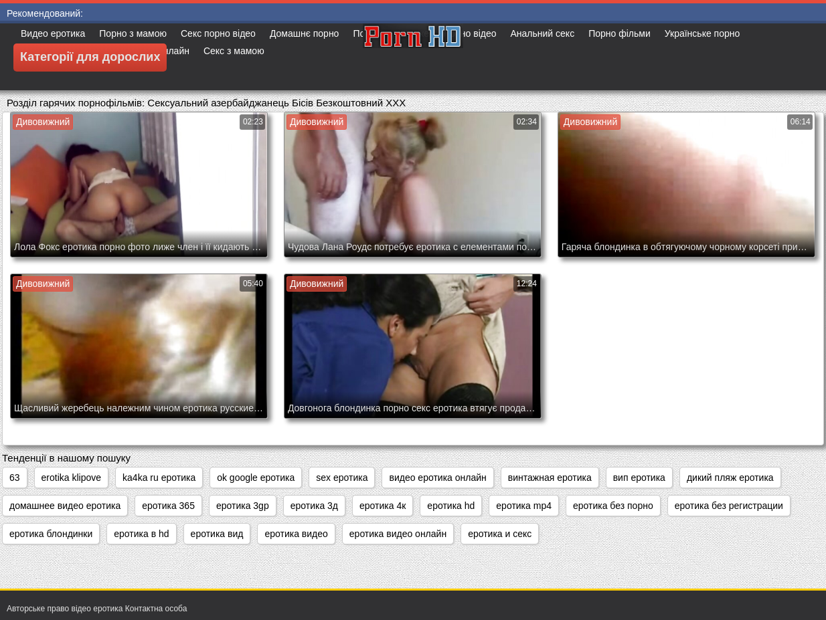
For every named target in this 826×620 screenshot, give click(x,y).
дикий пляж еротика (730, 477)
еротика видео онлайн (397, 533)
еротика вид (217, 533)
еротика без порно (613, 505)
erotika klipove (72, 477)
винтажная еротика (550, 477)
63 (14, 477)
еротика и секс (499, 533)
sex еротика (341, 477)
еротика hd (451, 505)
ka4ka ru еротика (158, 477)
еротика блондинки (50, 533)
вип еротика (639, 477)
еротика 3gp (242, 505)
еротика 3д (314, 505)
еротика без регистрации (729, 505)
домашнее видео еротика (64, 505)
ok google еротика (256, 477)
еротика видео (295, 533)
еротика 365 (168, 505)
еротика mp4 (524, 505)
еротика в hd (141, 533)
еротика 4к (382, 505)
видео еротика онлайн (437, 477)
